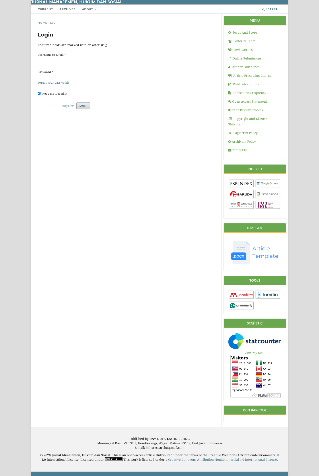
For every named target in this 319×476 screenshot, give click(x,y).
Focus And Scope (243, 32)
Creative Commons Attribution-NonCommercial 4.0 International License (222, 459)
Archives (67, 9)
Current (45, 9)
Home (42, 22)
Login (277, 7)
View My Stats (254, 353)
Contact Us (237, 150)
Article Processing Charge (250, 75)
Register (261, 7)
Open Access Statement (247, 101)
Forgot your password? (53, 82)
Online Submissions (244, 58)
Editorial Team (241, 41)
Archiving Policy (242, 141)
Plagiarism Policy (243, 133)
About (88, 9)
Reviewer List (241, 50)
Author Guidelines (243, 67)
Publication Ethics (243, 84)
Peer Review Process (245, 110)
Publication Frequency (247, 93)
